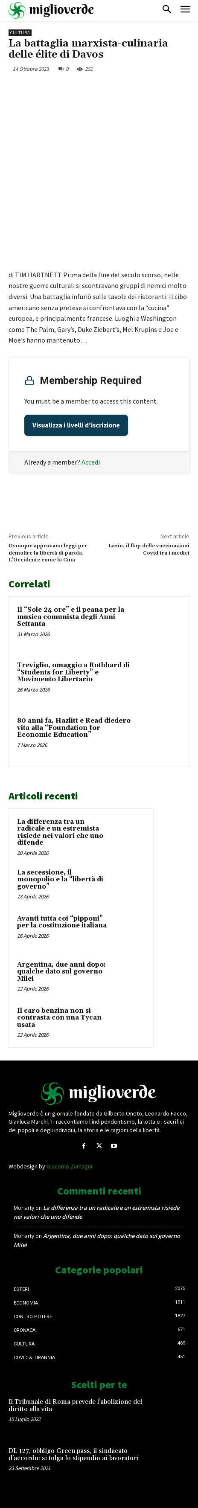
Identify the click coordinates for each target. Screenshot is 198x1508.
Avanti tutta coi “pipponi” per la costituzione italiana (62, 922)
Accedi (91, 462)
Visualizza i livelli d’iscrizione (76, 425)
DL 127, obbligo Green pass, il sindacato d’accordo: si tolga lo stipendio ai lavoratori (74, 1454)
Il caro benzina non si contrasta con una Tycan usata (59, 1018)
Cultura (20, 32)
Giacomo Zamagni (69, 1166)
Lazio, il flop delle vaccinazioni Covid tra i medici (148, 549)
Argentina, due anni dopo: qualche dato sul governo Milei (61, 972)
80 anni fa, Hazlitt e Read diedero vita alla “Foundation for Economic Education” (74, 728)
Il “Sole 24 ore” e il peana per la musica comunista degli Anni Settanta (70, 617)
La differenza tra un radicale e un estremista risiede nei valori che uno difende (60, 832)
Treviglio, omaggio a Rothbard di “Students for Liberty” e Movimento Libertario (73, 672)
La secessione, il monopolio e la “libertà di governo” (60, 880)
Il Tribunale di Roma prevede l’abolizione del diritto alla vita (75, 1405)
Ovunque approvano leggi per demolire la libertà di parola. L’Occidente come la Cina (48, 553)
